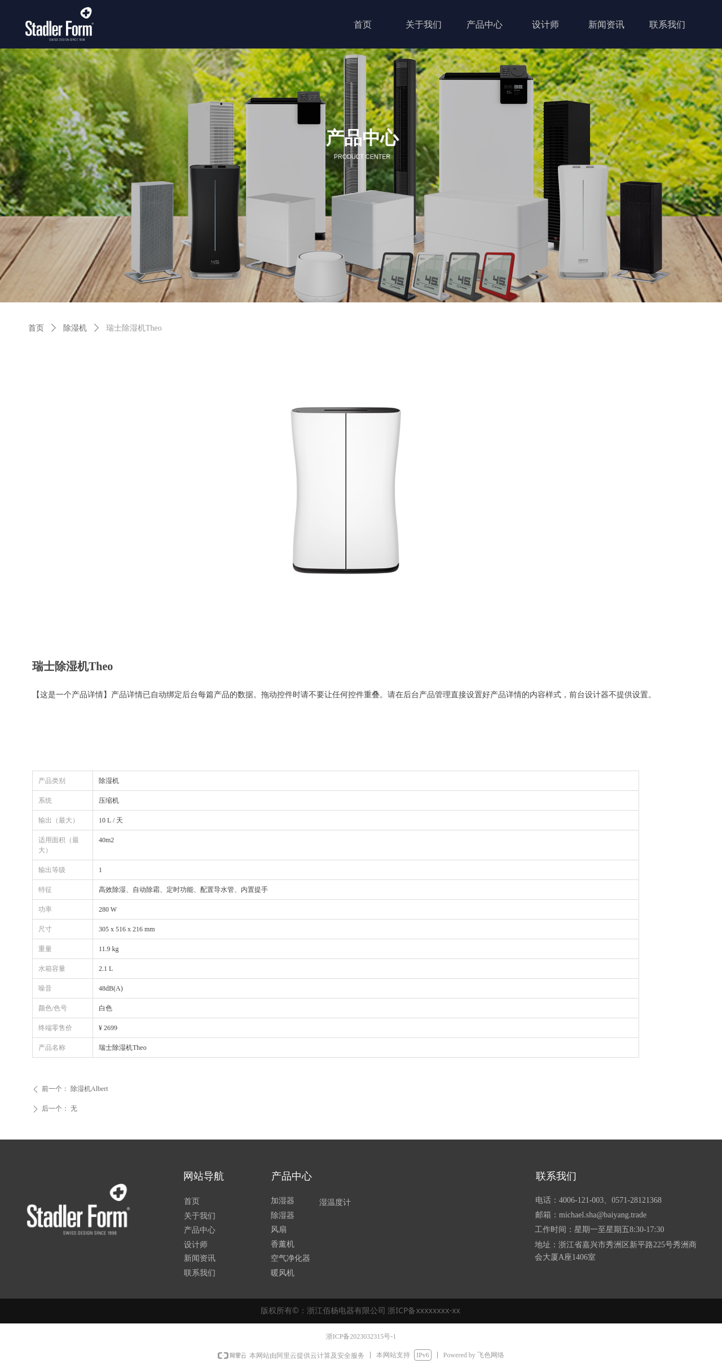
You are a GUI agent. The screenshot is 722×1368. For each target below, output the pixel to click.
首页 (36, 328)
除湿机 (75, 328)
